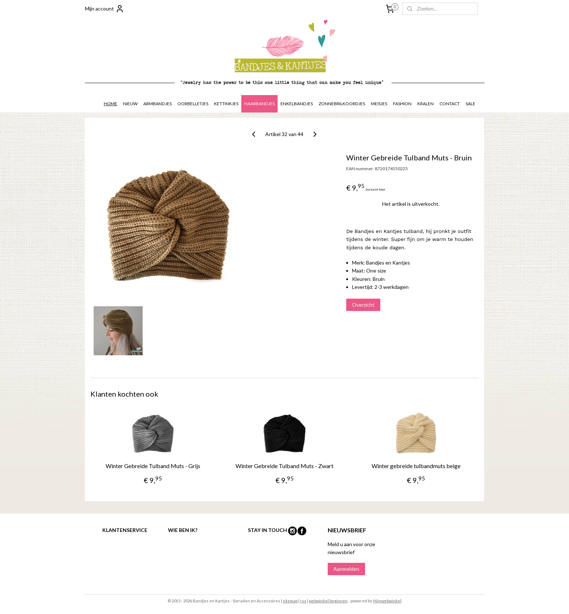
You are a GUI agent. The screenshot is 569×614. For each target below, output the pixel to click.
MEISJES (379, 103)
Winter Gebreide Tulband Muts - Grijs (153, 465)
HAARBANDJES (259, 103)
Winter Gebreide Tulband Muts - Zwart (284, 465)
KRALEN (425, 103)
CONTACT (449, 103)
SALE (470, 103)
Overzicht (363, 305)
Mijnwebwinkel (387, 600)
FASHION (402, 103)
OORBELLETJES (192, 103)
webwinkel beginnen (328, 600)
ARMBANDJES (157, 103)
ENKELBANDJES (297, 103)
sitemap (290, 600)
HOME (110, 103)
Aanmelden (346, 569)
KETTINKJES (226, 103)
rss (303, 600)
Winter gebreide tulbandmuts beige (416, 465)
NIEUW (130, 103)
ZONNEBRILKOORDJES (342, 103)
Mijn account (104, 8)
